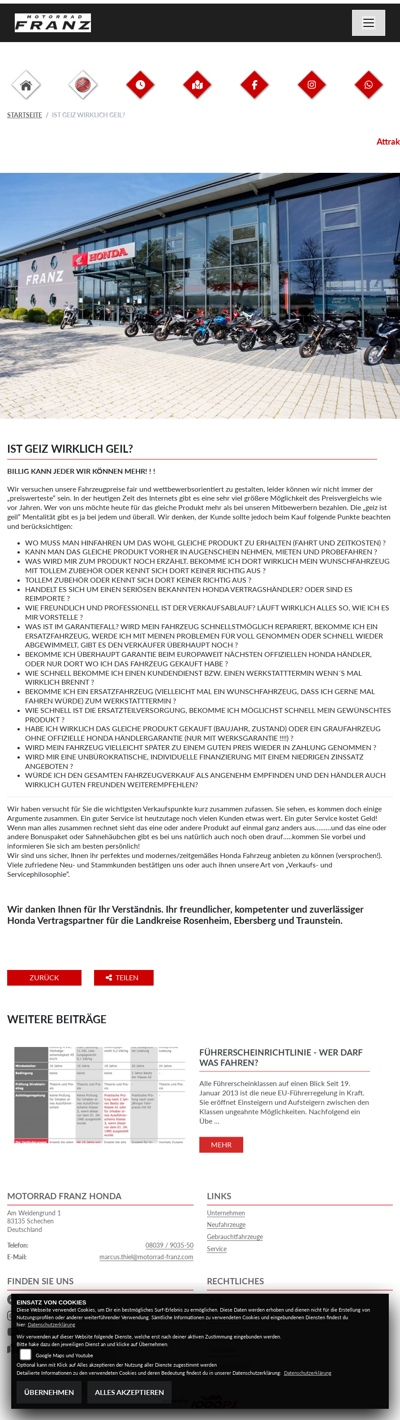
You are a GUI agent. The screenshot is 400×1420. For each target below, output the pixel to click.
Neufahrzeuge (226, 1224)
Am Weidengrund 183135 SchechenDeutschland (34, 1221)
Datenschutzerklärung (51, 1324)
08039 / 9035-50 (170, 1245)
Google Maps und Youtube (64, 1355)
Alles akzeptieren (129, 1392)
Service (217, 1249)
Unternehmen (226, 1213)
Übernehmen (49, 1392)
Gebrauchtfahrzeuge (235, 1236)
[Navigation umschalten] (368, 23)
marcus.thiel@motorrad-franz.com (146, 1257)
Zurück (44, 977)
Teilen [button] (123, 977)
